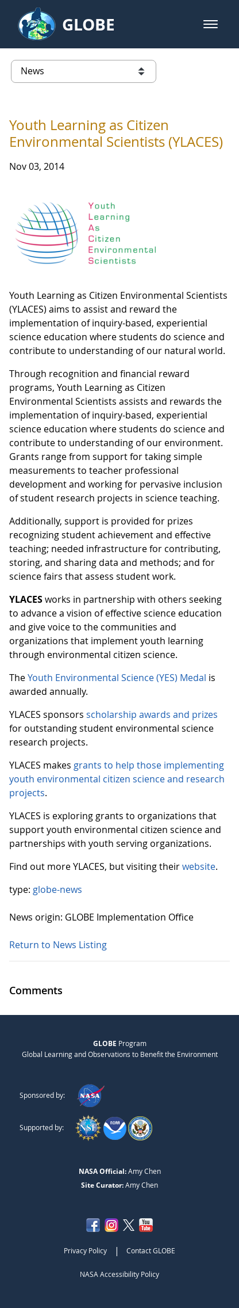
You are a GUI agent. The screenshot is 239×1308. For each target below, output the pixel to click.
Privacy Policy (85, 1250)
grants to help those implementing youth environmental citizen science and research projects (117, 779)
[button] (210, 24)
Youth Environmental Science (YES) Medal (117, 677)
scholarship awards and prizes (152, 714)
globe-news (57, 889)
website (198, 866)
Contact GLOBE (150, 1250)
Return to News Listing (58, 944)
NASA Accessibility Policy (119, 1274)
